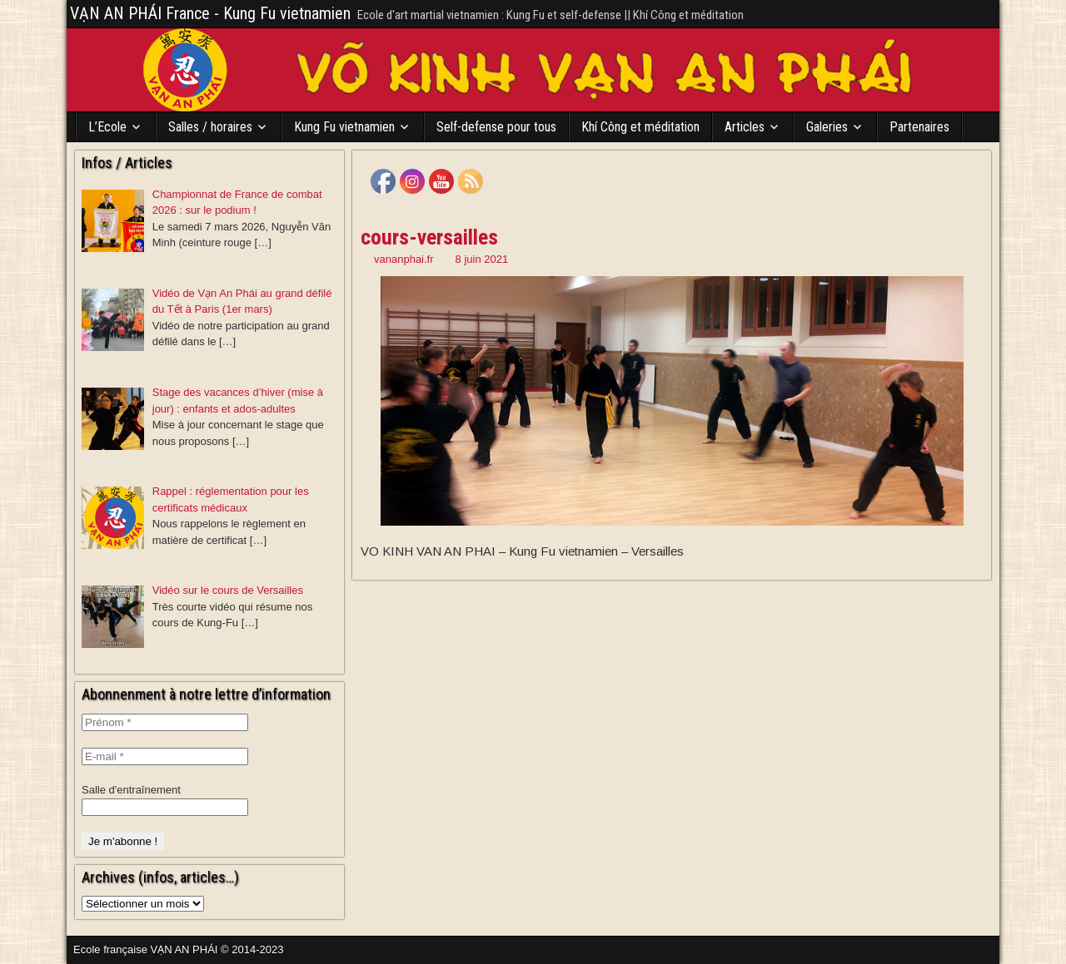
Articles (745, 127)
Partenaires (919, 127)
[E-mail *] (165, 756)
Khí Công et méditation (640, 127)
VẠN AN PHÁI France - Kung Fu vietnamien (210, 13)
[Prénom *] (165, 722)
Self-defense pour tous (496, 127)
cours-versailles (429, 237)
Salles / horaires (210, 127)
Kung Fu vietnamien (344, 127)
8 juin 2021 (482, 259)
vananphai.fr (404, 259)
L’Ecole (107, 127)
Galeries (827, 127)
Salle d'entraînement (131, 790)
